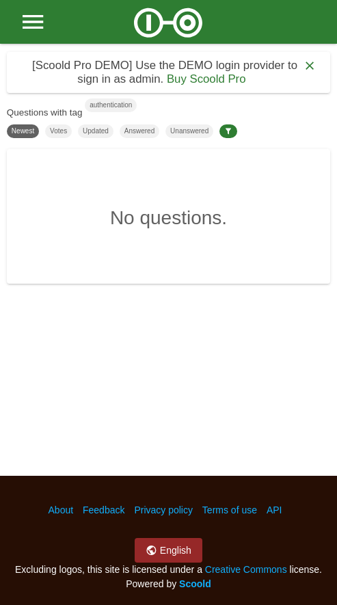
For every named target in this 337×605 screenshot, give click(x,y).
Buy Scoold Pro (206, 78)
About (61, 510)
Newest (23, 131)
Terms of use (229, 510)
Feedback (103, 510)
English (168, 550)
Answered (139, 131)
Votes (58, 131)
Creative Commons (246, 569)
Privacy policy (163, 510)
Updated (96, 131)
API (274, 510)
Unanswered (189, 131)
